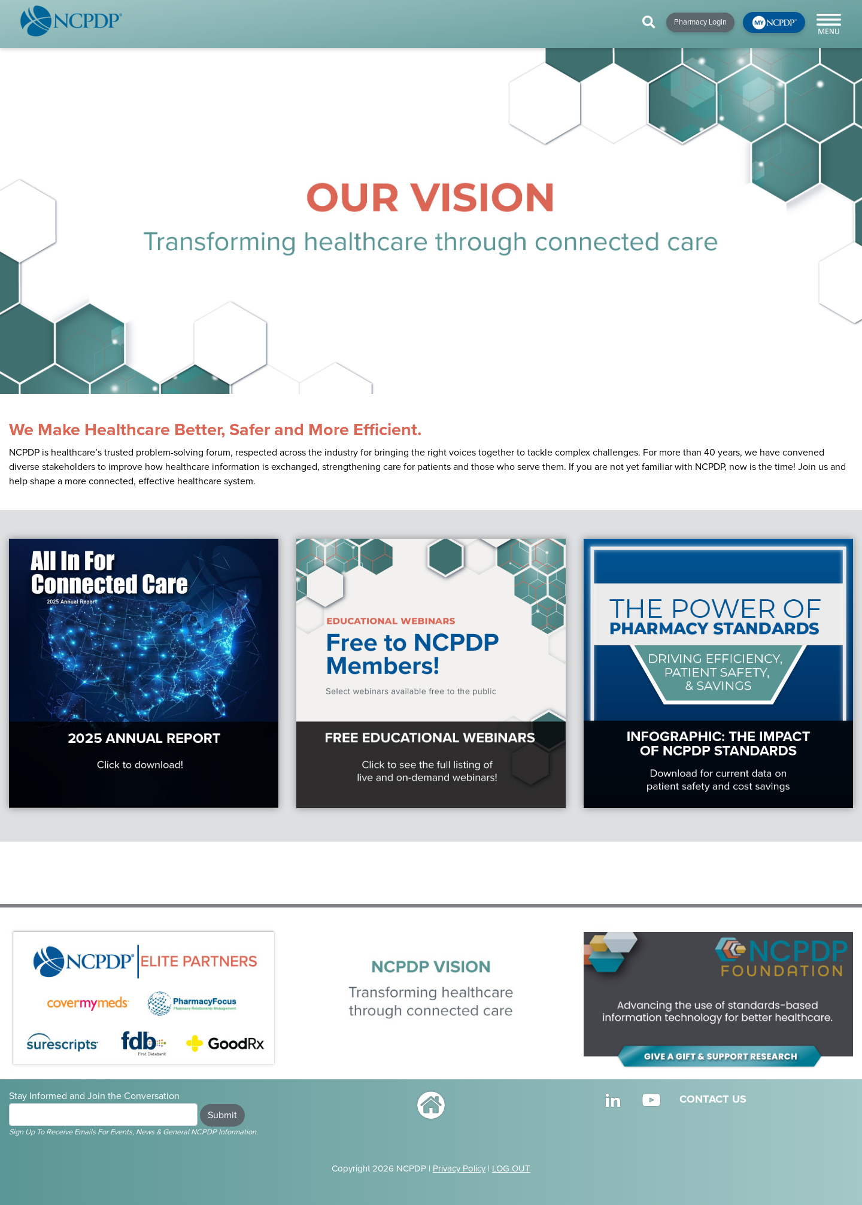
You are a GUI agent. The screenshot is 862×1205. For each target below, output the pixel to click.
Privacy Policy (459, 1168)
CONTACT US (712, 1099)
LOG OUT (511, 1168)
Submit (222, 1115)
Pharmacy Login (700, 22)
